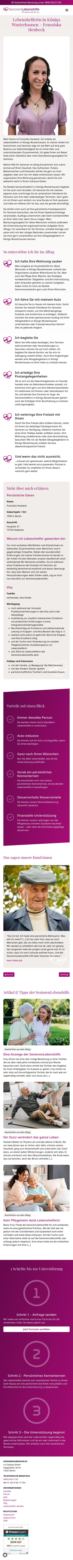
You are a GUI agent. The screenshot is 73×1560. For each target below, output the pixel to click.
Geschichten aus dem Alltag (17, 1049)
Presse (6, 1494)
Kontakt (7, 1491)
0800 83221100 (10, 1479)
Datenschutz (9, 1517)
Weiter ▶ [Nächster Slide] (64, 974)
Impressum (8, 1514)
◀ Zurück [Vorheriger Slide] (9, 974)
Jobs (5, 1497)
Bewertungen (9, 1500)
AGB (5, 1520)
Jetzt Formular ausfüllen (36, 1329)
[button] (5, 1555)
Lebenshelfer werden (13, 1506)
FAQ (5, 1503)
